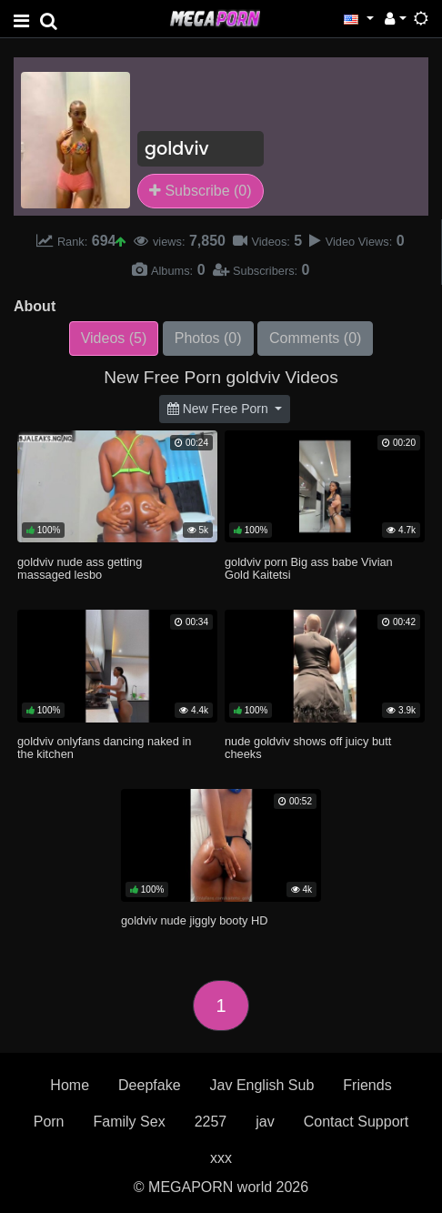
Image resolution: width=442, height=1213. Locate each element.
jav (265, 1121)
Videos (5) (114, 338)
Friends (367, 1085)
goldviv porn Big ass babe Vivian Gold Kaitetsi (309, 568)
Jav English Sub (262, 1085)
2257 (211, 1121)
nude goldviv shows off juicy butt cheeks (308, 747)
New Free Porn (219, 408)
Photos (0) (208, 338)
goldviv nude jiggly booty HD (194, 920)
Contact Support (356, 1121)
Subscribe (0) (200, 190)
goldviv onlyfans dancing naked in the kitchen (104, 747)
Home (69, 1085)
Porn (49, 1121)
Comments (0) (315, 338)
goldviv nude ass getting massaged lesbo (79, 568)
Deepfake (149, 1085)
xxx (221, 1158)
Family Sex (130, 1121)
